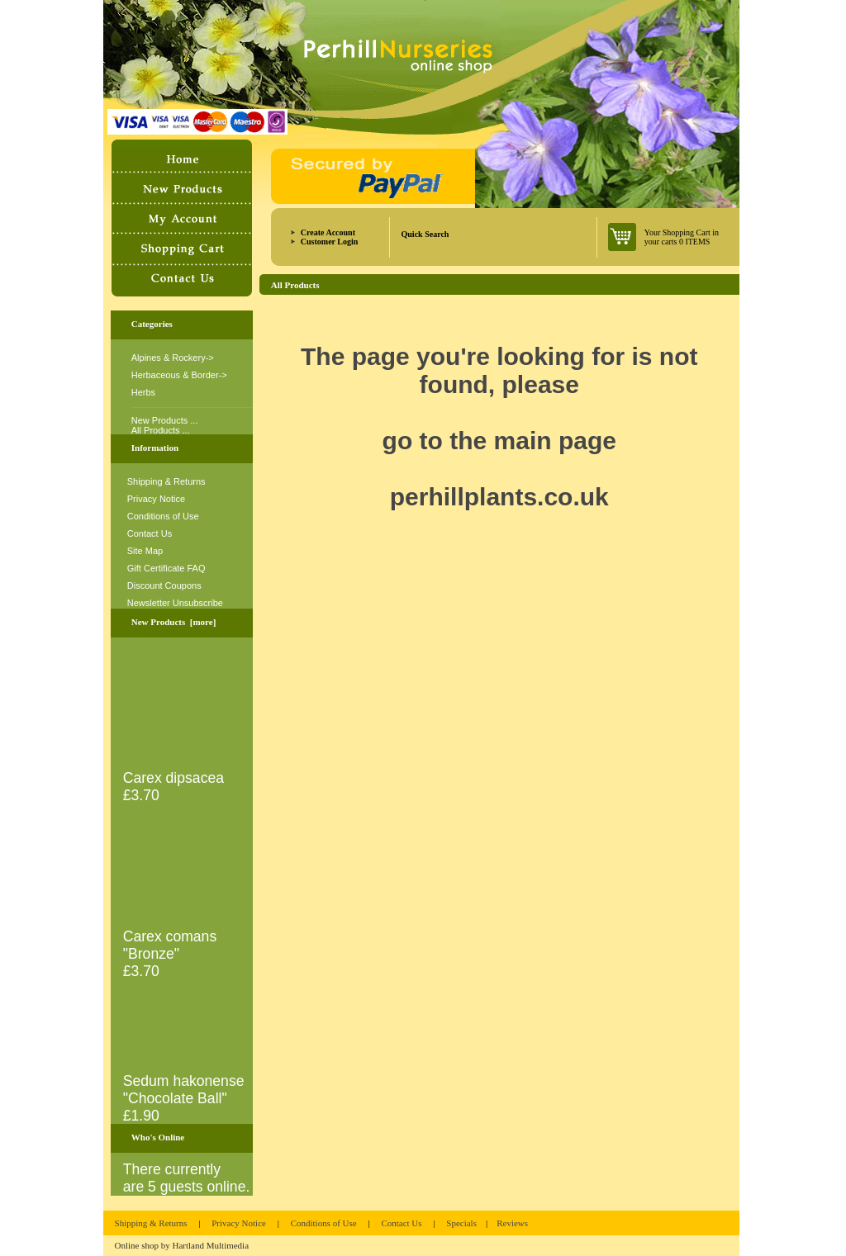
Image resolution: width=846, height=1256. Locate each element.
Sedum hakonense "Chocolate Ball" (185, 1083)
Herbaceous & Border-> (179, 375)
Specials (461, 1223)
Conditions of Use (163, 516)
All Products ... (160, 430)
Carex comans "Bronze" (185, 938)
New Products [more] (173, 622)
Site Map (145, 551)
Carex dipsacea (185, 771)
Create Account (328, 232)
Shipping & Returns (166, 481)
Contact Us (149, 533)
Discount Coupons (164, 585)
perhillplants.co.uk (499, 496)
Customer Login (330, 241)
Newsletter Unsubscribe (175, 603)
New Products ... (164, 420)
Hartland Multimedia (211, 1245)
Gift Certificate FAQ (166, 568)
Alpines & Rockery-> (172, 358)
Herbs (143, 392)
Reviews (512, 1223)
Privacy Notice (156, 499)
